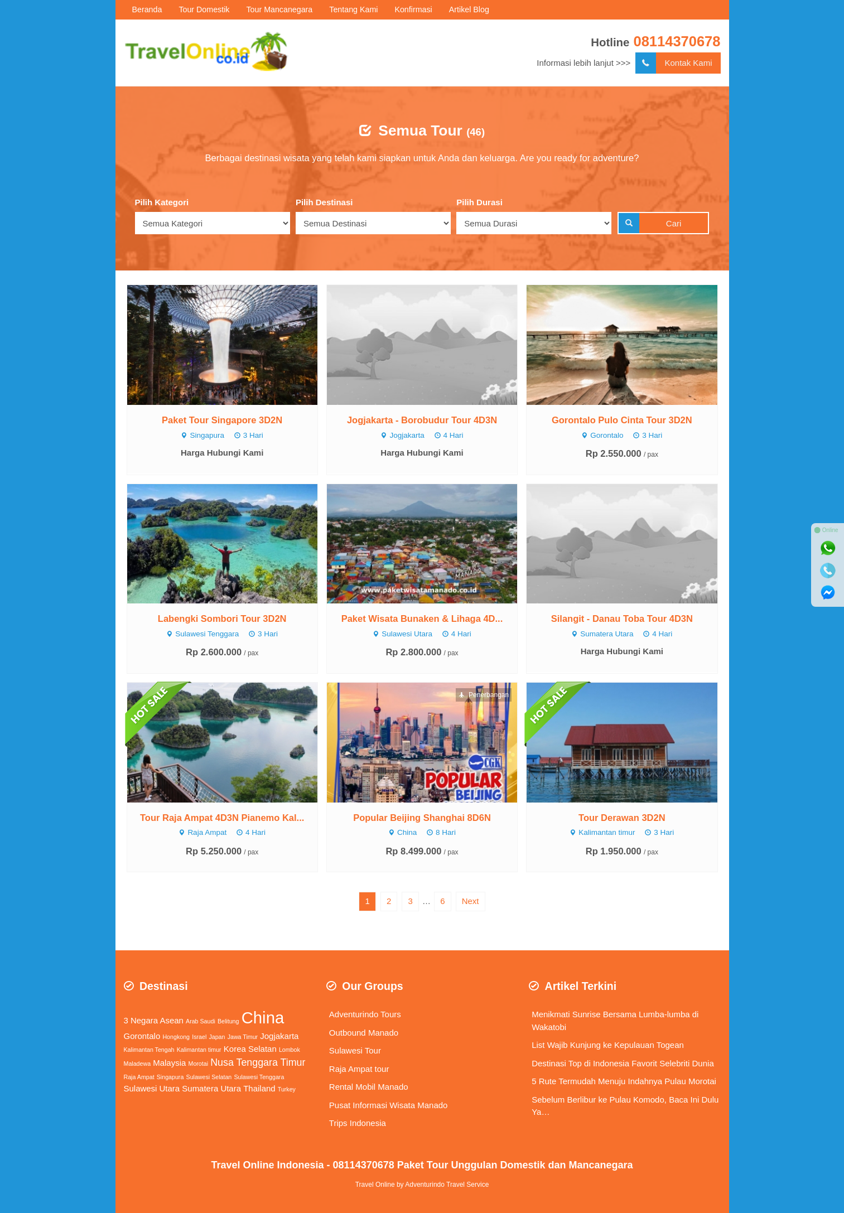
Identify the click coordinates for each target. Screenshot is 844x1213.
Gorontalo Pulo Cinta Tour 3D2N (622, 420)
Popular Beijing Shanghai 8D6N (422, 818)
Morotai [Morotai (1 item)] (199, 1063)
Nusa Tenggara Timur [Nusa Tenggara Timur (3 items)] (257, 1062)
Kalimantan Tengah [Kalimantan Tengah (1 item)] (149, 1049)
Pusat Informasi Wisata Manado (388, 1105)
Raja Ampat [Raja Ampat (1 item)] (139, 1077)
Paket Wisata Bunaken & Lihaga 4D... (422, 618)
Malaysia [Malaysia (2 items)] (169, 1062)
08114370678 (676, 41)
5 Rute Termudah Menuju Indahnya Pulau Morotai (624, 1081)
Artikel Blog (469, 9)
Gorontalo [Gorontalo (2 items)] (142, 1036)
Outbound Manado (363, 1032)
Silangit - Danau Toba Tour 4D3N (622, 618)
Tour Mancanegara (279, 9)
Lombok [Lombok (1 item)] (289, 1049)
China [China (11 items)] (263, 1017)
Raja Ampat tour (359, 1069)
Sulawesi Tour (355, 1050)
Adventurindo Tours (365, 1014)
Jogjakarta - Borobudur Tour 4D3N (422, 420)
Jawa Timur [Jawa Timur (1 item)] (243, 1036)
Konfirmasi (413, 9)
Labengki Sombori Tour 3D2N (222, 618)
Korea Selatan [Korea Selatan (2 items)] (250, 1048)
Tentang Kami (353, 9)
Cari (650, 223)
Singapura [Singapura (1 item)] (170, 1077)
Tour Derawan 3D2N (621, 818)
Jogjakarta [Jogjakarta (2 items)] (279, 1036)
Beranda (147, 9)
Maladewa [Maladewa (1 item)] (137, 1063)
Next (470, 901)
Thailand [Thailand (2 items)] (259, 1088)
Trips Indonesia (357, 1123)
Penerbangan (484, 695)
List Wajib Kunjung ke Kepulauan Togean (608, 1045)
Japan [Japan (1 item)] (217, 1036)
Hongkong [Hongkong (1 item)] (176, 1036)
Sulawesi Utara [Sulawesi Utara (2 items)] (152, 1088)
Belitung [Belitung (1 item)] (228, 1021)
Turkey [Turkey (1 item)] (287, 1089)
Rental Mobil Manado (368, 1086)
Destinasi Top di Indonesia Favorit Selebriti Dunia (623, 1063)
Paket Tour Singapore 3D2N (222, 420)
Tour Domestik (204, 9)
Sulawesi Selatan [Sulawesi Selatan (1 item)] (209, 1077)
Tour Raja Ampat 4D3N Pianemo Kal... (222, 818)
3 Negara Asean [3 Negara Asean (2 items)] (154, 1020)
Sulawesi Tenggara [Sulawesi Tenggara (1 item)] (259, 1077)
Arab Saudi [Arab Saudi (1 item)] (200, 1021)
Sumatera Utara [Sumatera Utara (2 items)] (211, 1088)
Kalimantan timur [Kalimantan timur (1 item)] (199, 1049)
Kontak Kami (673, 63)
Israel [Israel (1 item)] (199, 1036)
